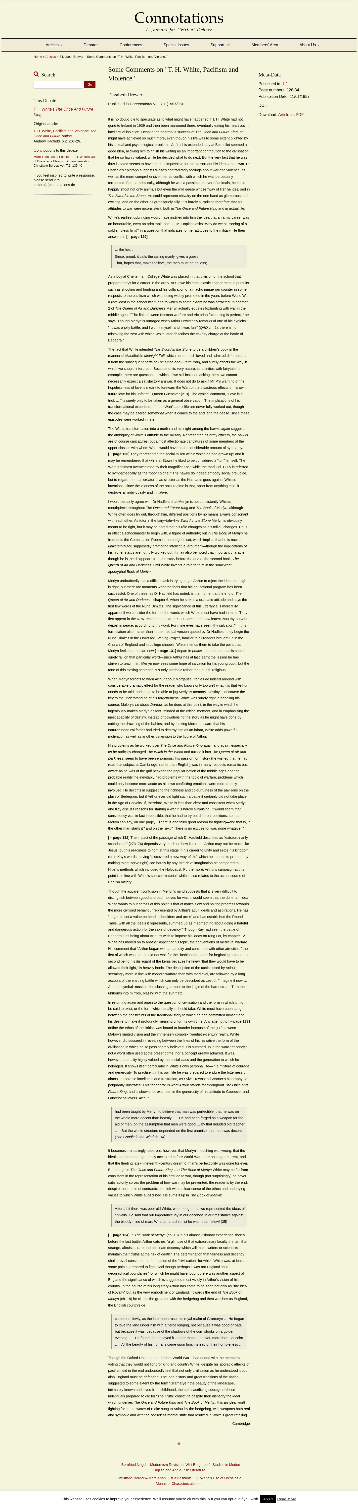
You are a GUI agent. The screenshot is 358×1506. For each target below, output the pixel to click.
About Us (309, 45)
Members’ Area (265, 45)
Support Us (220, 45)
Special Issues (176, 45)
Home (38, 57)
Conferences (131, 45)
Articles (54, 45)
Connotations (179, 14)
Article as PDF (291, 115)
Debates (91, 45)
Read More (286, 1499)
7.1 (285, 84)
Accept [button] (268, 1499)
